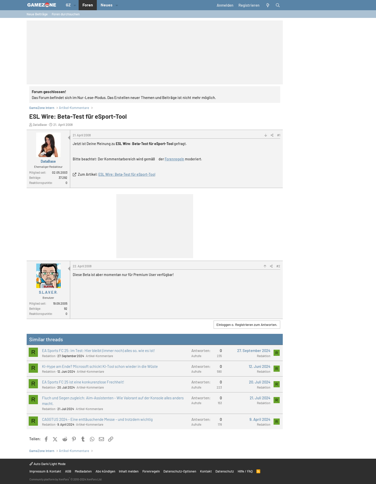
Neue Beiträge (37, 14)
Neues (106, 4)
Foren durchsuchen (66, 14)
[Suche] (278, 5)
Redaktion (49, 356)
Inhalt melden (129, 471)
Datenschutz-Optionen (179, 471)
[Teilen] (272, 135)
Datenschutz (224, 471)
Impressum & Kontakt (45, 471)
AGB (68, 471)
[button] (75, 5)
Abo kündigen (105, 471)
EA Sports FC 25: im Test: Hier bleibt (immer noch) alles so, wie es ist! (98, 350)
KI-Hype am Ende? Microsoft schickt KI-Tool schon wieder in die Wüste (100, 366)
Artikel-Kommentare (99, 356)
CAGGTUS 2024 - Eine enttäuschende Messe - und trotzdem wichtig (97, 419)
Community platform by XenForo (65, 479)
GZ (68, 4)
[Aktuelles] (268, 5)
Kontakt (206, 471)
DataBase (40, 125)
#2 (278, 266)
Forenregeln (174, 159)
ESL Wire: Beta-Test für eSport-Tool (126, 174)
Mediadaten (83, 471)
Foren (87, 4)
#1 (278, 135)
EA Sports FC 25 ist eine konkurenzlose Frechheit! (83, 382)
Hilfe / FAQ (245, 471)
